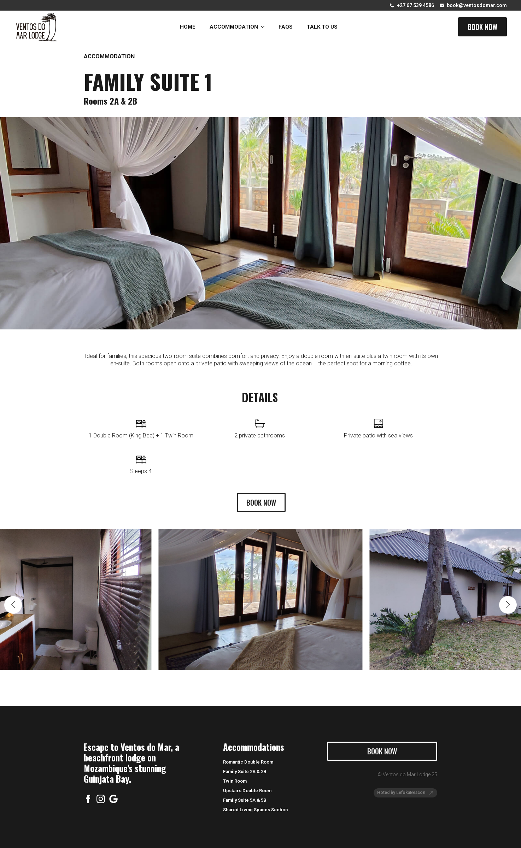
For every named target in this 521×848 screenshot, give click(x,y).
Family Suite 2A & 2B (245, 771)
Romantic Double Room (248, 762)
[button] (13, 590)
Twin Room (235, 781)
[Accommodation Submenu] (264, 27)
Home (187, 27)
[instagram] (100, 799)
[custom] (113, 799)
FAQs (286, 27)
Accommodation (234, 27)
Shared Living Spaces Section (255, 809)
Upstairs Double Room (247, 790)
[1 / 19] (260, 585)
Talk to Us (322, 27)
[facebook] (88, 799)
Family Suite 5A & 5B (245, 800)
